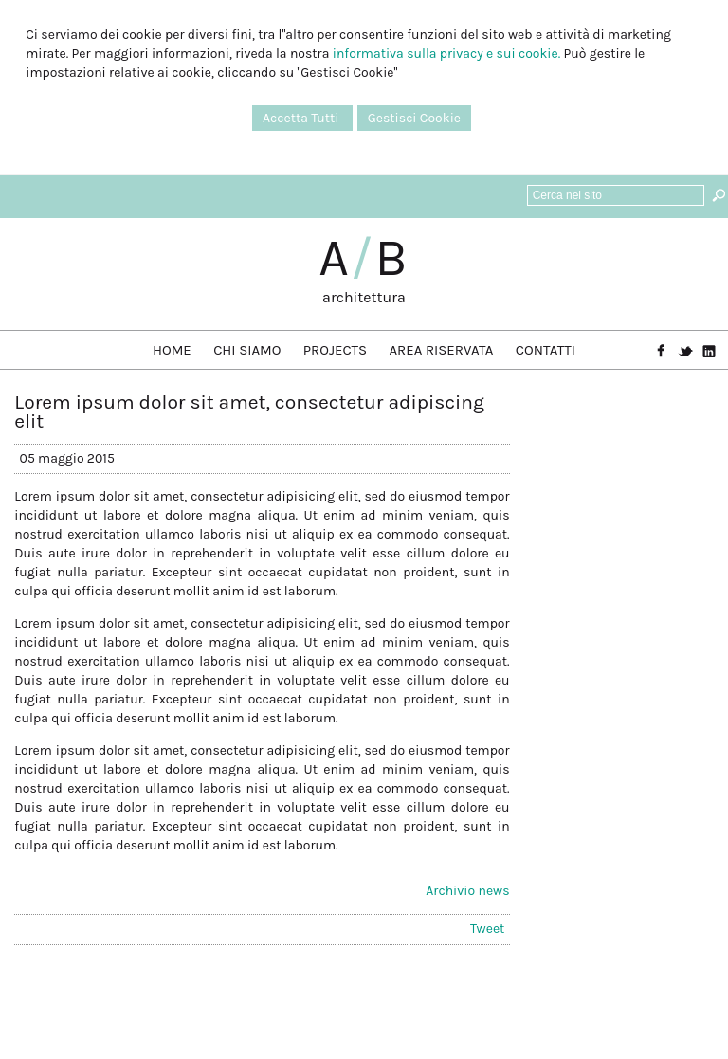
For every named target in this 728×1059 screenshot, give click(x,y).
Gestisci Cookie (414, 118)
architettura (364, 297)
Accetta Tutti (302, 118)
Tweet (487, 929)
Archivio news (467, 891)
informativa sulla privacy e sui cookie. (446, 54)
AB (364, 258)
